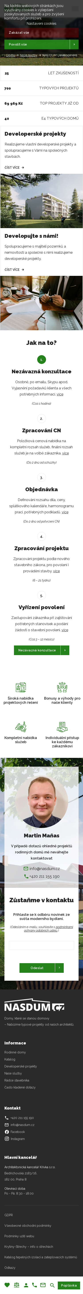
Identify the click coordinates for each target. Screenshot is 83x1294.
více (60, 394)
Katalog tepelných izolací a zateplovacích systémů (40, 1257)
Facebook (14, 1131)
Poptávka (69, 1285)
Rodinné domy (15, 1052)
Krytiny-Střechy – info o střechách (28, 1246)
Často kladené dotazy (20, 1087)
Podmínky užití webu (19, 1236)
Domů (10, 55)
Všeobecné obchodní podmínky (27, 1225)
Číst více (12, 167)
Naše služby (28, 55)
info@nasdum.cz (44, 868)
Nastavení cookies (41, 23)
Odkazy (9, 1267)
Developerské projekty (20, 1066)
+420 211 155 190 (44, 876)
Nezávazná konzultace (37, 650)
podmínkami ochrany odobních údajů (48, 928)
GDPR (8, 1215)
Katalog (10, 1059)
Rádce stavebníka (16, 1080)
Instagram (14, 1139)
